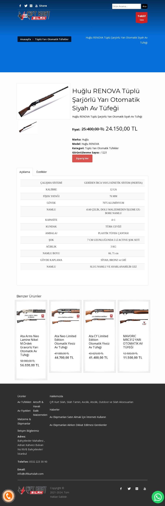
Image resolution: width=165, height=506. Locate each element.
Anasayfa (25, 39)
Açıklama (24, 172)
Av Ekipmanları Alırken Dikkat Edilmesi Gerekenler (78, 425)
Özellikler (41, 172)
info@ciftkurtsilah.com (31, 473)
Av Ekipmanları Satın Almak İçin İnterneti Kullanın (78, 417)
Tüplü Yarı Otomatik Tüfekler (52, 39)
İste (141, 18)
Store (42, 5)
